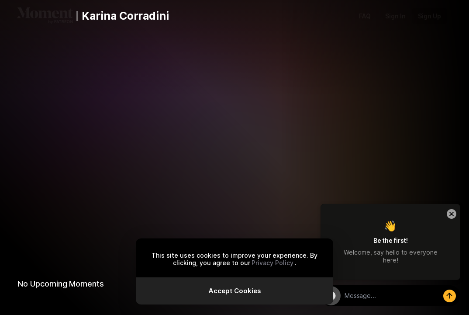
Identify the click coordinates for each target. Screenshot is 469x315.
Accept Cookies (234, 291)
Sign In (395, 16)
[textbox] (400, 296)
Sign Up (429, 16)
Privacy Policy (272, 262)
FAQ (365, 16)
